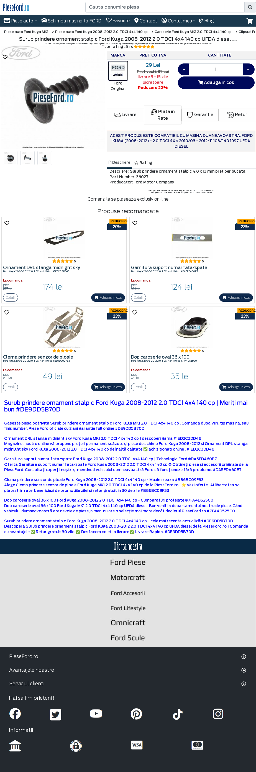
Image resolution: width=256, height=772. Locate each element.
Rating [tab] (143, 163)
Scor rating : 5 (128, 47)
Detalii (11, 297)
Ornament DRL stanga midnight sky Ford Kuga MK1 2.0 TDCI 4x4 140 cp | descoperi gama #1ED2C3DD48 (102, 438)
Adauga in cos (216, 82)
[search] (250, 7)
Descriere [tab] (119, 162)
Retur (237, 114)
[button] (249, 21)
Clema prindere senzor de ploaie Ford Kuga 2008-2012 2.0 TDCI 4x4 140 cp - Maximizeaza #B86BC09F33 (104, 480)
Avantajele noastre (31, 670)
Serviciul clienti (26, 683)
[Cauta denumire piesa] (165, 7)
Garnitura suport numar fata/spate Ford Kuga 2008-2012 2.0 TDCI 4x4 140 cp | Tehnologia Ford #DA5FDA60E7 (110, 459)
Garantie (200, 114)
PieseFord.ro (23, 656)
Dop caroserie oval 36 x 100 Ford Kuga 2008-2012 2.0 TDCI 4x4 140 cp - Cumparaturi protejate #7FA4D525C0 (108, 500)
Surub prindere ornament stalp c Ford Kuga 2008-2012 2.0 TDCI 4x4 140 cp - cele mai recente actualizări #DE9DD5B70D (118, 521)
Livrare (125, 114)
